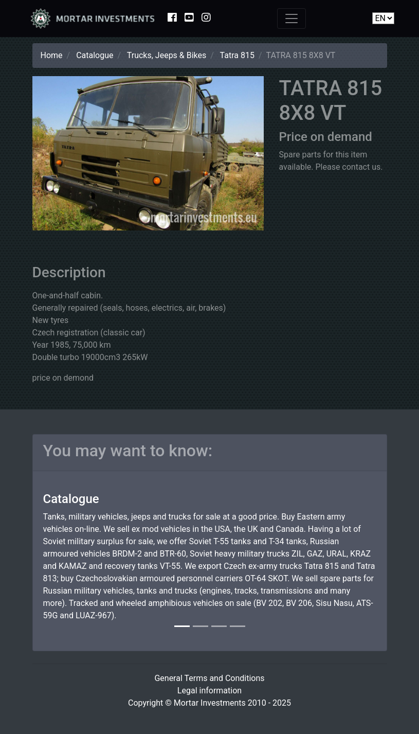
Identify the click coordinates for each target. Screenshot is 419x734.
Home (52, 55)
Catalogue (94, 55)
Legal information (209, 690)
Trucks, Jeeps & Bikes (167, 55)
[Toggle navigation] (291, 18)
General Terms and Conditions (209, 678)
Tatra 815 (237, 55)
